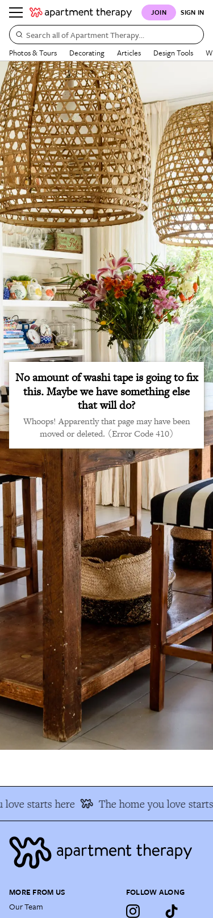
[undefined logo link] (81, 12)
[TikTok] (171, 911)
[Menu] (16, 12)
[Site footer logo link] (106, 852)
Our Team (26, 906)
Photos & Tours (33, 52)
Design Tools (173, 52)
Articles (129, 52)
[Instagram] (133, 911)
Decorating (87, 52)
